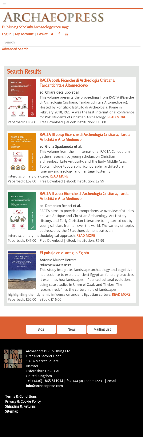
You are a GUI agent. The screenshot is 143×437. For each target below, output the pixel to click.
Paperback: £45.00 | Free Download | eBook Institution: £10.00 (57, 122)
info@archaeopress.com (44, 385)
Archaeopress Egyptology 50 (55, 264)
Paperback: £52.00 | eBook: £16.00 (34, 299)
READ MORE (116, 117)
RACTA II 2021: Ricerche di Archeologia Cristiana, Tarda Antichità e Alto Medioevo (84, 196)
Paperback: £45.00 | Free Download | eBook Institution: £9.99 (56, 240)
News (71, 329)
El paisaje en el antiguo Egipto (64, 253)
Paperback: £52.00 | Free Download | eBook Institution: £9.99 (56, 181)
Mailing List (102, 329)
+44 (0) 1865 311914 (47, 380)
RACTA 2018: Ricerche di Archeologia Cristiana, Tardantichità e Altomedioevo (77, 83)
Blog (41, 329)
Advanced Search (15, 49)
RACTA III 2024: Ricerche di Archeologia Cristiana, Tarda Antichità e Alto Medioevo (84, 137)
